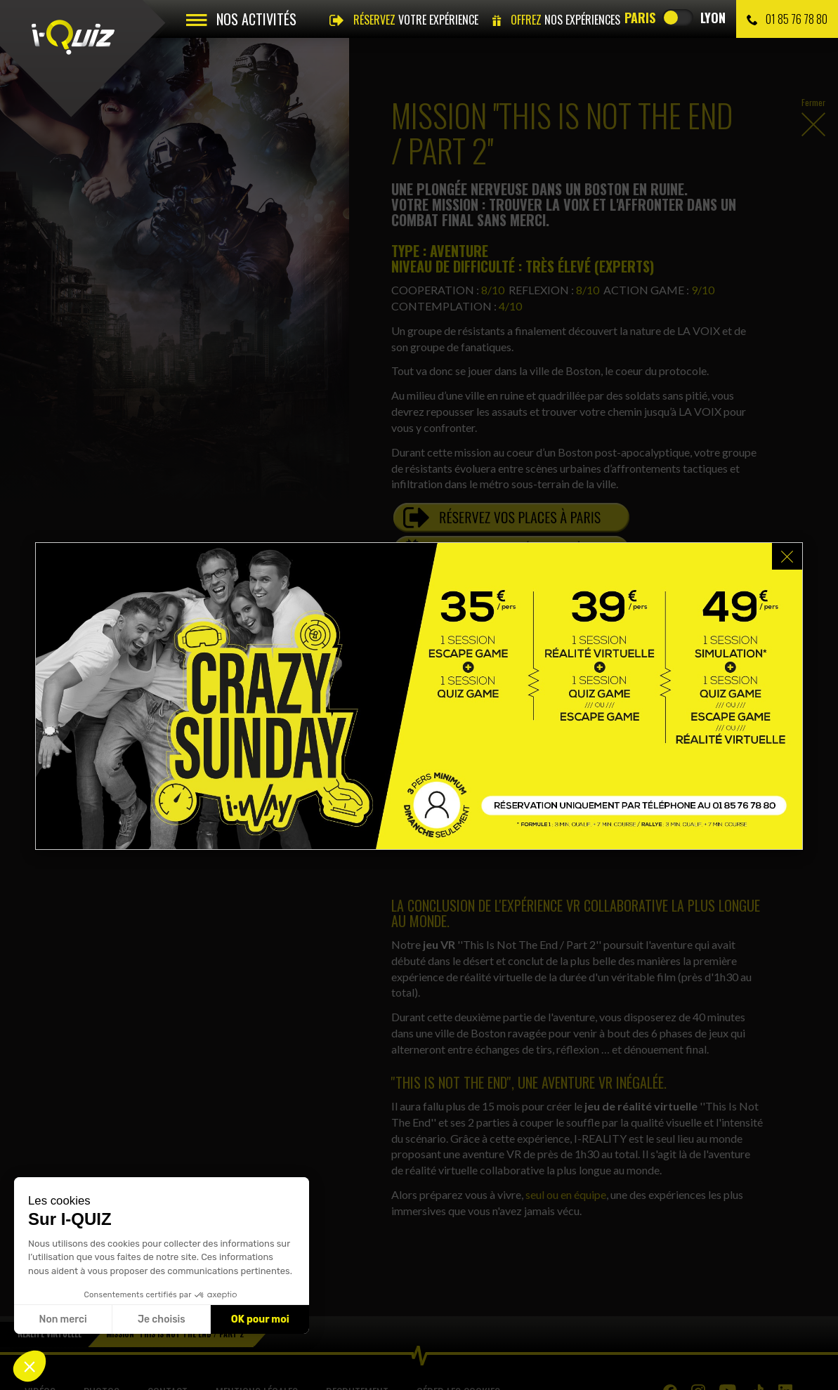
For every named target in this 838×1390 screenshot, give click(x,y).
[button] (29, 1366)
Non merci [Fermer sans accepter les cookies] (62, 1319)
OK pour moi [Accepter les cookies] (260, 1319)
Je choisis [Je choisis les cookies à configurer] (161, 1319)
